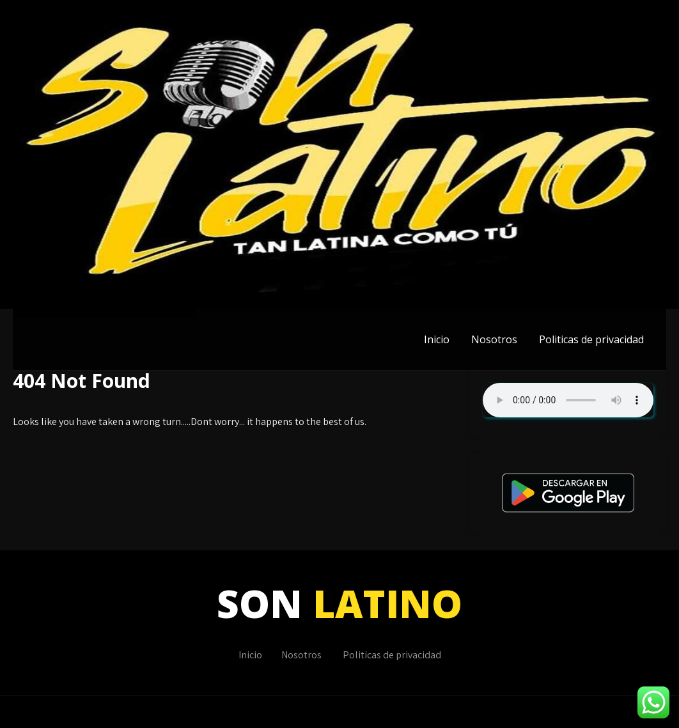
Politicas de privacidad (591, 339)
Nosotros (494, 339)
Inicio (436, 339)
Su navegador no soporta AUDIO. (568, 400)
